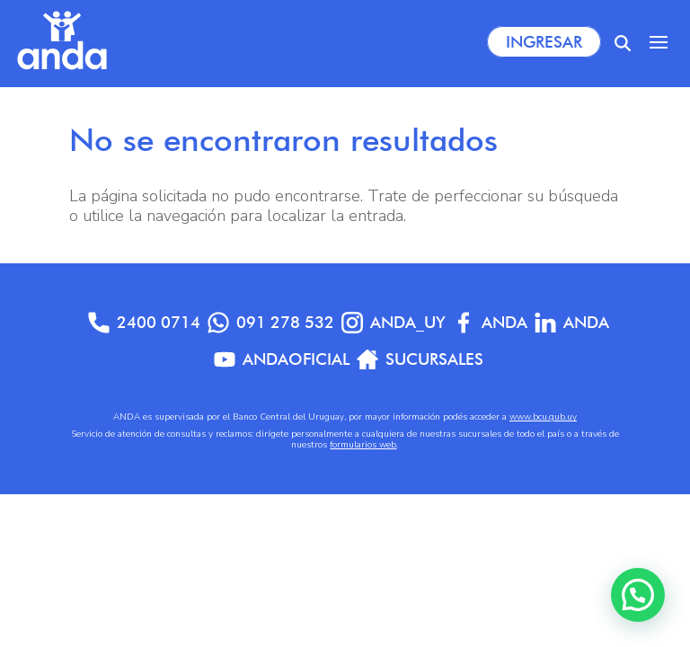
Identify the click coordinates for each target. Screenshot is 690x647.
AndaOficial (281, 359)
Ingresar (544, 41)
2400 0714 (144, 322)
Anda (490, 322)
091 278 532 (271, 322)
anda (572, 322)
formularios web (363, 445)
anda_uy (393, 322)
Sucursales (420, 359)
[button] (638, 595)
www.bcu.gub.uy (543, 417)
